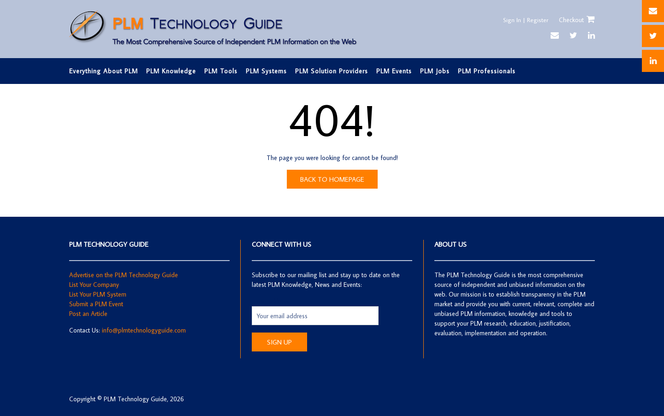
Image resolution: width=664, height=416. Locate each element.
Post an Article (88, 313)
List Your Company (94, 284)
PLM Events (394, 71)
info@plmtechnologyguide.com (144, 330)
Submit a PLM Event (96, 304)
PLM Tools (220, 71)
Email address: (271, 301)
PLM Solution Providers (331, 71)
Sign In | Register (525, 20)
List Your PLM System (97, 294)
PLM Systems (266, 71)
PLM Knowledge (171, 71)
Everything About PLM (103, 71)
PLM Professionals (487, 71)
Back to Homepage (332, 179)
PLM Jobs (435, 71)
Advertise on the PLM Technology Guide (123, 275)
